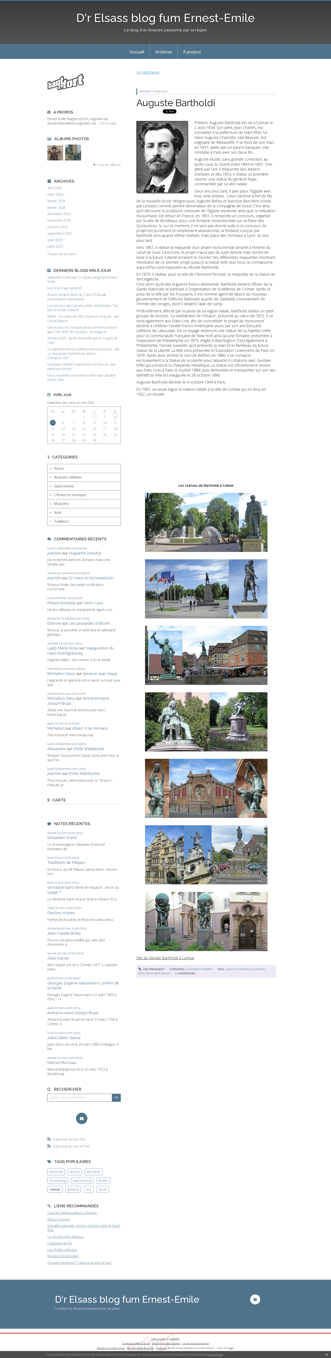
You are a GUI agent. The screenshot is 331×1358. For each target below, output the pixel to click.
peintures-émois (59, 368)
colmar (54, 1189)
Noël (57, 512)
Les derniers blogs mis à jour (136, 1343)
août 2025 (55, 240)
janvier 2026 (56, 207)
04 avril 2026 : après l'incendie (69, 338)
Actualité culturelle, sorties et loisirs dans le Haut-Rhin (84, 1227)
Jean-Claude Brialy (64, 933)
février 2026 (56, 201)
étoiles (103, 1180)
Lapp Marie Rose (62, 648)
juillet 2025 (55, 246)
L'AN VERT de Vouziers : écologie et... (80, 331)
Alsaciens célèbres (68, 477)
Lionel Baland (57, 320)
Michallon (56, 728)
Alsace (59, 468)
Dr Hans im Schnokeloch (91, 578)
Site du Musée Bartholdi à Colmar (165, 957)
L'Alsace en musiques (70, 494)
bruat (166, 973)
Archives (163, 51)
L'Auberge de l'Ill (59, 1243)
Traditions (61, 521)
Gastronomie (64, 486)
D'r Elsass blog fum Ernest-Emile (165, 18)
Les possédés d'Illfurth (89, 623)
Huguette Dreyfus (85, 553)
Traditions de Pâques (66, 862)
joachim (54, 553)
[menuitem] (137, 51)
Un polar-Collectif (66, 310)
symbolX (75, 288)
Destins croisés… (61, 913)
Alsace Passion (58, 1219)
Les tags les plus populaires (195, 1343)
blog (231, 1348)
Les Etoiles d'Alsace (62, 1249)
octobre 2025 (57, 227)
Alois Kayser (58, 958)
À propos (192, 51)
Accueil (137, 51)
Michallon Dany (61, 673)
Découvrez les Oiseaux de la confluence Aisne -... (83, 327)
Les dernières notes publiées (166, 1343)
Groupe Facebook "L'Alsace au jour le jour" (79, 1262)
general (73, 1189)
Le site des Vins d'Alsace (65, 1236)
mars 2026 (55, 194)
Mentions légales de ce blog (140, 1348)
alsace (75, 1171)
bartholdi (56, 1171)
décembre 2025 (59, 214)
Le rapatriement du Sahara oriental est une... (80, 349)
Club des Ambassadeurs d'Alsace (72, 1212)
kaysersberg (82, 1180)
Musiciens (61, 503)
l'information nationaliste (65, 299)
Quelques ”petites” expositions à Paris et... (78, 364)
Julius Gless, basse (64, 1037)
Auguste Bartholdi (175, 102)
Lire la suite (107, 123)
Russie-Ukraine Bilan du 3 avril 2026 (73, 294)
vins (88, 1189)
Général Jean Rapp (100, 673)
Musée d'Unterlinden (63, 1256)
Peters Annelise (61, 603)
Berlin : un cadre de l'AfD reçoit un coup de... (80, 316)
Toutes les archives (61, 254)
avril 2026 (54, 188)
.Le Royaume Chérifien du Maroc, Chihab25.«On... (72, 355)
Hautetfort (174, 1338)
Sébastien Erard (59, 277)
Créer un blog (158, 1338)
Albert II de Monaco (90, 728)
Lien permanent (151, 969)
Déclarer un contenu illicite (111, 1348)
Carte (59, 800)
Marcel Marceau (61, 1062)
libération (93, 1171)
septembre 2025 (59, 233)
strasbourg (57, 1180)
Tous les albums (108, 164)
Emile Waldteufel (88, 749)
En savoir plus (215, 1354)
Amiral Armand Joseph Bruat (72, 1013)
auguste (232, 969)
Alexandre (56, 749)
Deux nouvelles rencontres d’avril (72, 375)
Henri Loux (93, 603)
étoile (103, 1189)
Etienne (54, 623)
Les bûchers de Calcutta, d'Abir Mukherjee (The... (83, 305)
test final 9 (55, 288)
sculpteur (145, 973)
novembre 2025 (59, 220)
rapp (157, 973)
